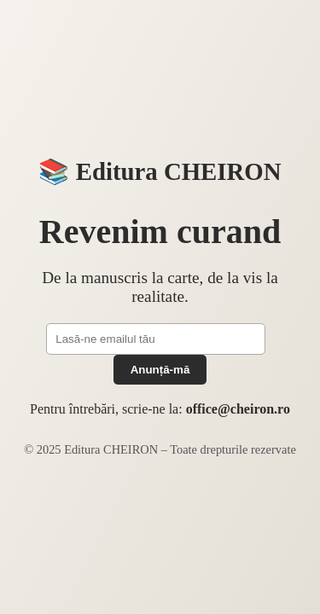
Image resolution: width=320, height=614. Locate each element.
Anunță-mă (160, 369)
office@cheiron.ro (238, 409)
